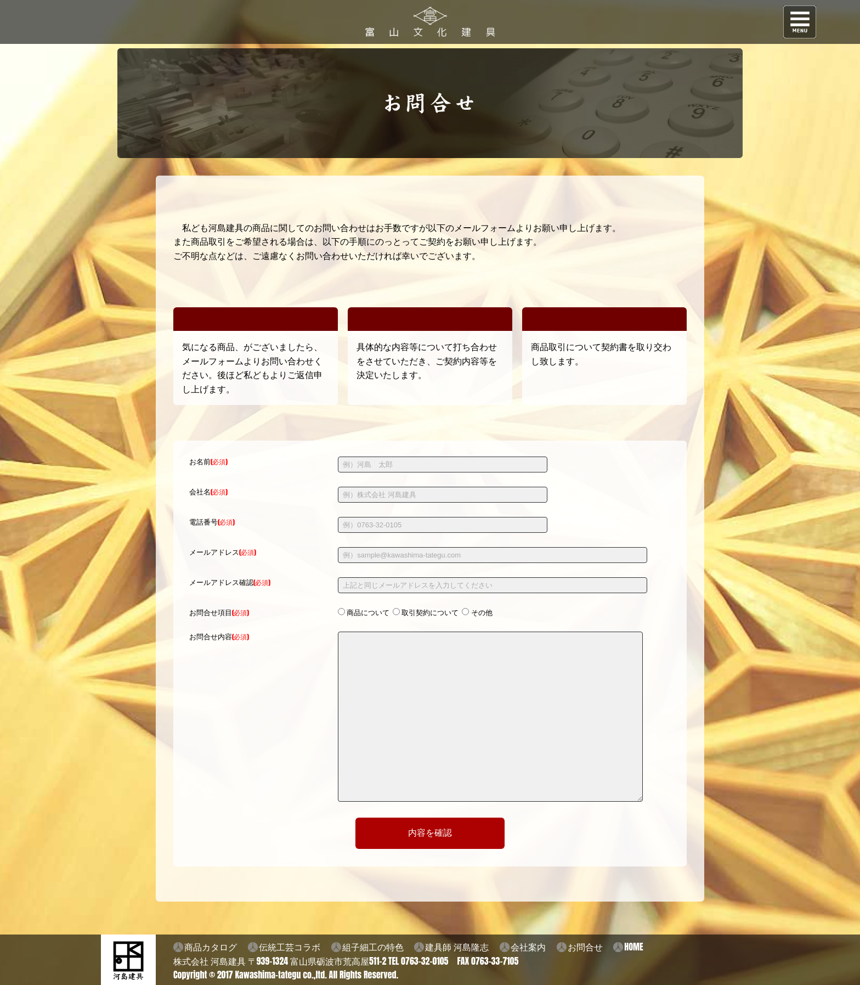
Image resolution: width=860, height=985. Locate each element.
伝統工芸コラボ (289, 946)
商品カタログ (210, 946)
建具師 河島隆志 (457, 946)
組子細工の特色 (373, 946)
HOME (633, 946)
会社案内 (528, 946)
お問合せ (585, 946)
